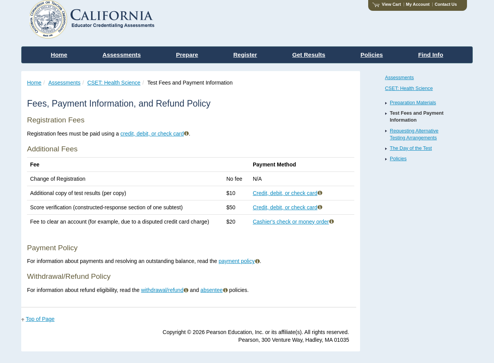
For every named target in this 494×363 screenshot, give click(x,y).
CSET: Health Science (113, 83)
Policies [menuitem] (371, 54)
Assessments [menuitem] (122, 54)
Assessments (64, 83)
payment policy (239, 261)
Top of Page (40, 319)
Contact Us (446, 4)
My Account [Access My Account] (418, 4)
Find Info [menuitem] (430, 54)
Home (34, 83)
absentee (214, 290)
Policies (398, 158)
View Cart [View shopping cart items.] (386, 4)
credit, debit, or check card (154, 134)
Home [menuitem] (59, 54)
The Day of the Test (411, 148)
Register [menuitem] (245, 54)
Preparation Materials (413, 102)
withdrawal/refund (164, 290)
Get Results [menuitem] (308, 54)
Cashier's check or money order (293, 222)
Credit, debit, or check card (287, 193)
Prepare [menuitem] (187, 54)
